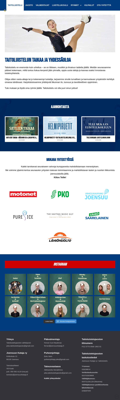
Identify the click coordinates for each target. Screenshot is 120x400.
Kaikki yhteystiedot (52, 378)
